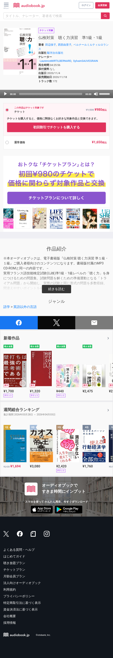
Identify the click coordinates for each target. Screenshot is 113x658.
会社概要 (9, 616)
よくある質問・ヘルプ (19, 550)
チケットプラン (14, 570)
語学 (6, 307)
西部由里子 (65, 44)
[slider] (50, 94)
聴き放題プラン (14, 563)
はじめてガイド (14, 556)
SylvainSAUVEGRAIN (85, 60)
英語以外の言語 (25, 307)
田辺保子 (50, 44)
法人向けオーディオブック (22, 583)
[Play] (5, 94)
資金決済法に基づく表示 (20, 609)
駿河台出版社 (55, 52)
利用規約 (9, 589)
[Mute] (96, 94)
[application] (56, 94)
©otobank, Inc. (43, 635)
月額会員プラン (14, 576)
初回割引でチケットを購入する (56, 127)
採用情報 (9, 623)
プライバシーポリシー (19, 596)
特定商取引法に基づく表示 (22, 603)
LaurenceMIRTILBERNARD (55, 60)
